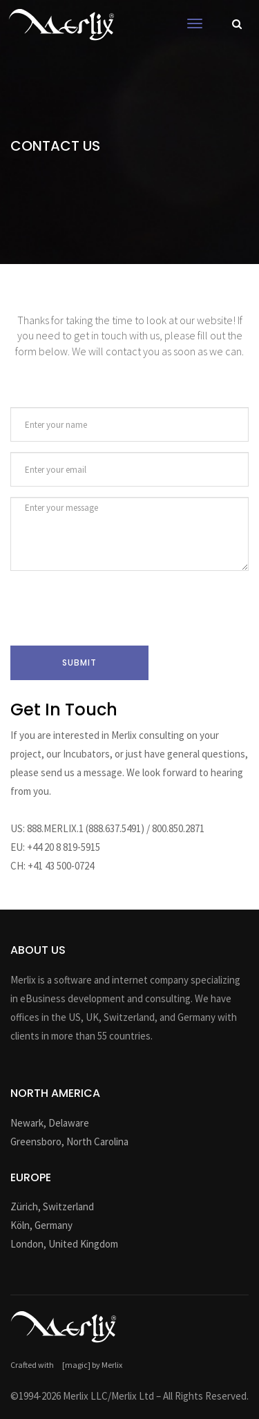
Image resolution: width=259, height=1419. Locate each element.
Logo (61, 24)
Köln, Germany (41, 1225)
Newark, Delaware (49, 1122)
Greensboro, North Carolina (69, 1141)
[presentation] (115, 608)
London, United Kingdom (64, 1243)
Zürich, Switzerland (52, 1206)
